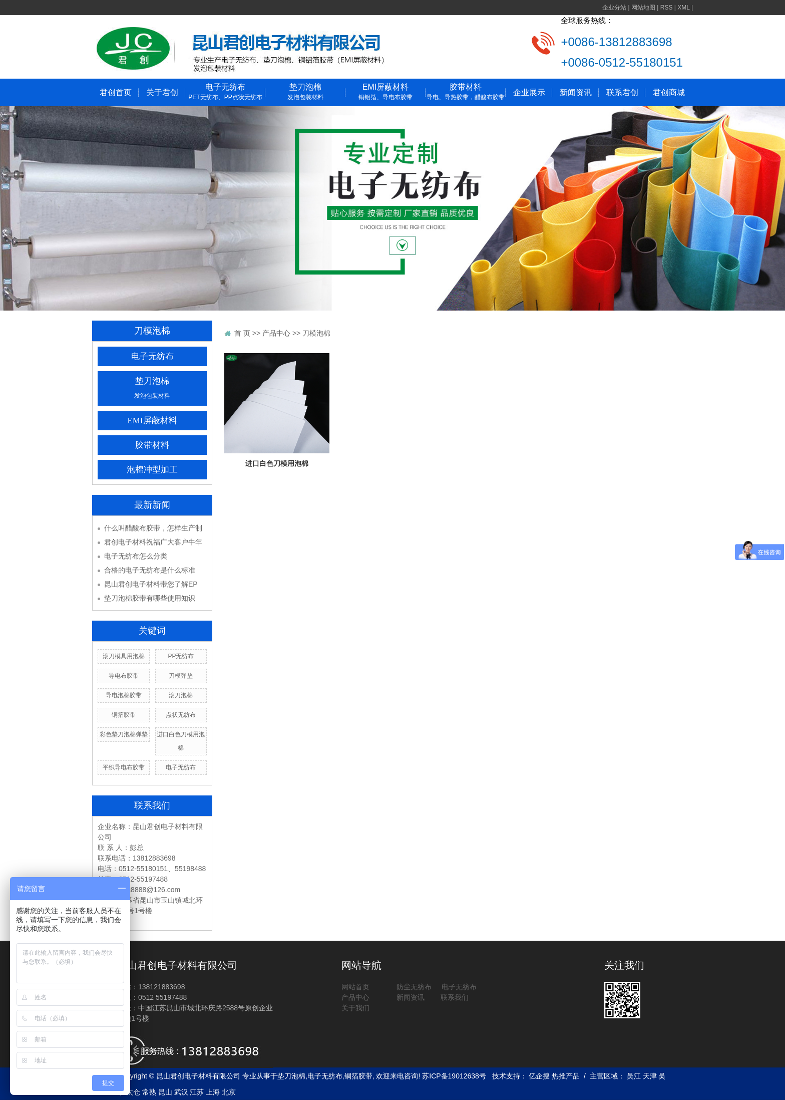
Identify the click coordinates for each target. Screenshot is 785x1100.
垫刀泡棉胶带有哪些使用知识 (149, 598)
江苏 (197, 1092)
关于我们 (355, 1008)
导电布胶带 (124, 675)
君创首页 (116, 92)
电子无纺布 (225, 92)
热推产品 (566, 1076)
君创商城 (669, 92)
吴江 (634, 1076)
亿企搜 (540, 1076)
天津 (650, 1076)
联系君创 (622, 92)
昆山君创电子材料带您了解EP (151, 584)
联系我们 (454, 997)
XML (683, 7)
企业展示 (529, 92)
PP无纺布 (181, 656)
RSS (666, 7)
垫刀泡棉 (305, 92)
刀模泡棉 (316, 333)
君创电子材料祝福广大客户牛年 (153, 542)
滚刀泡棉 (181, 695)
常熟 (149, 1092)
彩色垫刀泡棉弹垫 (124, 734)
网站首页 (355, 987)
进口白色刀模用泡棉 (276, 463)
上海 (213, 1092)
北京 (229, 1092)
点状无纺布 (181, 714)
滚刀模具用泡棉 (124, 656)
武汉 (181, 1092)
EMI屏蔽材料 (385, 92)
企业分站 (614, 7)
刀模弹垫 (181, 675)
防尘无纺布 (414, 987)
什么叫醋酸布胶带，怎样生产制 (153, 528)
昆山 (165, 1092)
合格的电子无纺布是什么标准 (149, 570)
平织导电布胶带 (124, 767)
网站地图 (643, 7)
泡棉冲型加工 (152, 469)
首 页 (242, 333)
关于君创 (162, 92)
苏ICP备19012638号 (454, 1076)
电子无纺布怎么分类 (135, 556)
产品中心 (276, 333)
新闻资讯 (576, 92)
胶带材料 (466, 92)
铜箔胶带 (124, 714)
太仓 (133, 1092)
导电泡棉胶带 (124, 695)
